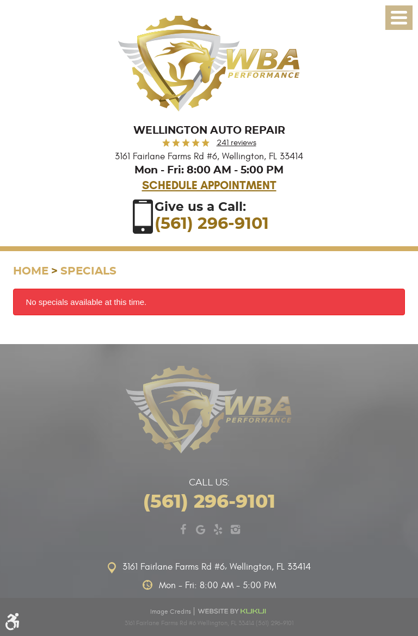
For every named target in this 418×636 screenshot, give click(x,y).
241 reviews (236, 142)
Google (200, 529)
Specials (88, 271)
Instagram (235, 529)
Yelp (217, 529)
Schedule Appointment (209, 185)
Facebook (182, 529)
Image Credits (170, 611)
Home (30, 271)
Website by (232, 611)
